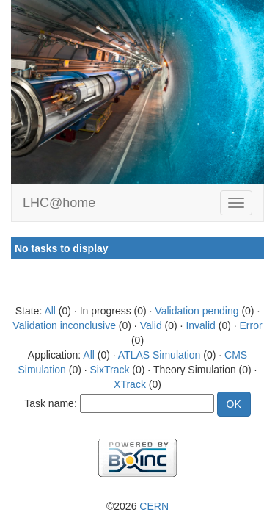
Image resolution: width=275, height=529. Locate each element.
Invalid (200, 325)
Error (251, 325)
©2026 (137, 506)
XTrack (130, 384)
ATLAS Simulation (159, 355)
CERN (154, 506)
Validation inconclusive (64, 325)
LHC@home (59, 202)
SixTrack (110, 369)
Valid (151, 325)
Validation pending (196, 311)
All (50, 311)
